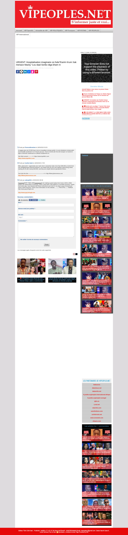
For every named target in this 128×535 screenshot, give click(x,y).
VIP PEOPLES (94, 30)
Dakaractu (96, 384)
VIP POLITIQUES (56, 30)
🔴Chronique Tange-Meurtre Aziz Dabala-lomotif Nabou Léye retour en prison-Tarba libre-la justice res (31, 280)
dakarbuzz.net (96, 388)
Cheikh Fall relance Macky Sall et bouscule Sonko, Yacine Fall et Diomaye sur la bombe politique (96, 494)
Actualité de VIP (42, 30)
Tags (77, 532)
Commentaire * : (22, 221)
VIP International (22, 34)
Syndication (61, 532)
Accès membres (44, 532)
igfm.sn (96, 401)
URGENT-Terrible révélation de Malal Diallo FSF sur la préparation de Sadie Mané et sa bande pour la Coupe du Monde (95, 268)
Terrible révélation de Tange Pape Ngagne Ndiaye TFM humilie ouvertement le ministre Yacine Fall (96, 212)
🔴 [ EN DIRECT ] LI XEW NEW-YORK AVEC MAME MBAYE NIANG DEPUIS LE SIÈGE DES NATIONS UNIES (96, 114)
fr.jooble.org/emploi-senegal (96, 398)
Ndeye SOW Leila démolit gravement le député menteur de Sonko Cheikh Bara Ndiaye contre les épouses (94, 282)
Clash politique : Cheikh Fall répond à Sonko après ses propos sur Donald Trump (96, 254)
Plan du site (52, 532)
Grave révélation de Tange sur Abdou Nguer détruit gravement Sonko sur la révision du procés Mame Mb (62, 280)
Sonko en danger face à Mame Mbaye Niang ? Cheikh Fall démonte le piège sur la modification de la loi (96, 296)
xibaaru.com (97, 421)
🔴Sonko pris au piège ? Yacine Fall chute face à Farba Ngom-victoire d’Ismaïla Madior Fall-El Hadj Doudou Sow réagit (96, 108)
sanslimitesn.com (97, 411)
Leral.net (97, 404)
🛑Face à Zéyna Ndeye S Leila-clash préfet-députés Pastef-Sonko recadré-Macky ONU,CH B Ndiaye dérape (95, 466)
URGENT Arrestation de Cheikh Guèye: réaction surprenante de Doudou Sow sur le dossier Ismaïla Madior (95, 102)
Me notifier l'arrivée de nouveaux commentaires (34, 239)
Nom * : (20, 202)
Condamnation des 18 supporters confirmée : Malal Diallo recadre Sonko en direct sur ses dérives (96, 226)
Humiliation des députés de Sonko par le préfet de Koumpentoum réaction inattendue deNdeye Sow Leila (96, 310)
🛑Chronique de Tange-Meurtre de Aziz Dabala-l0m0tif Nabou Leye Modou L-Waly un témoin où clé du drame (96, 522)
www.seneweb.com (96, 418)
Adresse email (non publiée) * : (27, 208)
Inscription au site (70, 532)
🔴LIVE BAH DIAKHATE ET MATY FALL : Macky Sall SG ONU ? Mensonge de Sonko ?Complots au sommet (96, 480)
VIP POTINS (81, 30)
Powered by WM (84, 532)
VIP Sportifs (28, 30)
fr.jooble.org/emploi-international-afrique (96, 394)
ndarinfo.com (96, 408)
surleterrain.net (97, 414)
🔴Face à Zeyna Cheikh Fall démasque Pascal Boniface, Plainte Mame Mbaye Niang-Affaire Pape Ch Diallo (96, 452)
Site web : (21, 214)
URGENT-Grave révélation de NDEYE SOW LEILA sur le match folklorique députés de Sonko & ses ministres (95, 198)
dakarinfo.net (96, 391)
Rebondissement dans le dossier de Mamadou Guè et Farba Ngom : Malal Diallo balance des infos (95, 240)
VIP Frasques (70, 30)
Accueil (19, 30)
